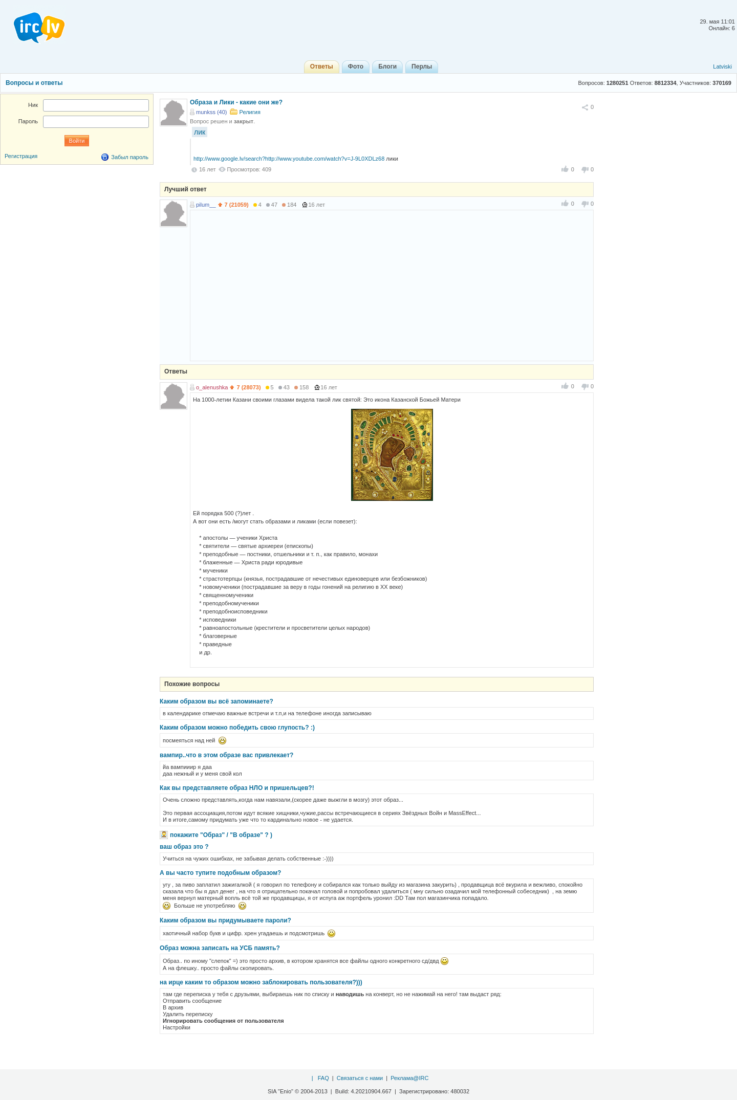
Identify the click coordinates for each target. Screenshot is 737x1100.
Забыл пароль (129, 157)
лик (199, 132)
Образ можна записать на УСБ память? (220, 948)
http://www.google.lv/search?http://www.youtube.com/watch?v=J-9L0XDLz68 (288, 159)
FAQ (323, 1078)
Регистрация (21, 156)
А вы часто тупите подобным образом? (220, 872)
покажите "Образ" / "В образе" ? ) (221, 835)
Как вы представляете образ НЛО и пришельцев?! (237, 787)
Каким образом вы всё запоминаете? (216, 701)
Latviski (722, 66)
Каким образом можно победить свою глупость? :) (237, 727)
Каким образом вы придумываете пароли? (225, 920)
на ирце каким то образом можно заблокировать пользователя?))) (261, 982)
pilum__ (206, 205)
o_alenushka (212, 387)
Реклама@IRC (409, 1078)
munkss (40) (211, 112)
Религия (250, 112)
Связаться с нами (360, 1078)
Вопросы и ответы (34, 82)
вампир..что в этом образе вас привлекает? (226, 755)
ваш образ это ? (184, 846)
